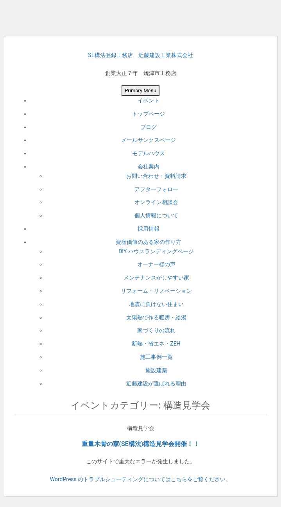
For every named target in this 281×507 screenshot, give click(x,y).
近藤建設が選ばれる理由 (156, 383)
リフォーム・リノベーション (156, 291)
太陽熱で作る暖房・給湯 (156, 317)
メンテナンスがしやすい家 (156, 277)
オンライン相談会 (156, 202)
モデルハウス (148, 153)
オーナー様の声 (156, 264)
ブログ (148, 127)
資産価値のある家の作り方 (148, 242)
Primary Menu (140, 90)
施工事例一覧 (156, 357)
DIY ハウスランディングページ (156, 251)
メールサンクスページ (148, 140)
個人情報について (156, 215)
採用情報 (148, 229)
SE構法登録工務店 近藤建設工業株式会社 (140, 55)
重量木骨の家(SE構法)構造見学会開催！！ (141, 444)
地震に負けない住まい (156, 304)
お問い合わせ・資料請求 (156, 176)
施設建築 (156, 370)
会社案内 (148, 166)
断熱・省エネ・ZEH (156, 343)
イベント (148, 100)
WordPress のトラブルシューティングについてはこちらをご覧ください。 (140, 479)
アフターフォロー (156, 189)
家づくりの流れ (156, 330)
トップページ (148, 114)
